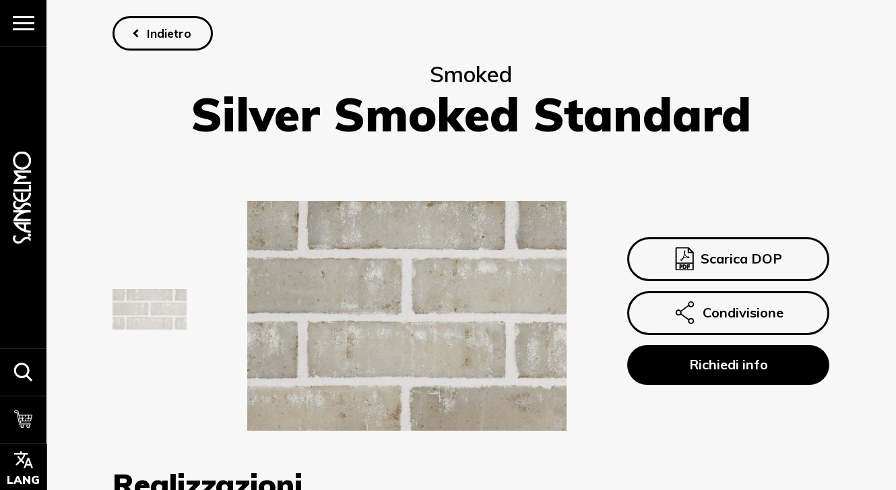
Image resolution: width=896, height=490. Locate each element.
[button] (23, 372)
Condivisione (729, 312)
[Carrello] (23, 419)
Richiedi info (728, 364)
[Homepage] (23, 198)
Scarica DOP (728, 258)
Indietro (170, 33)
